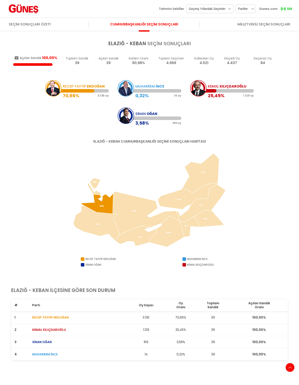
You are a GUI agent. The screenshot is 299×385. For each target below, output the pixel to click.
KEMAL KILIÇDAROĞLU (49, 330)
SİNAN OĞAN (42, 342)
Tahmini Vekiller (171, 9)
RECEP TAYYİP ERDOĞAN (50, 317)
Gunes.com (268, 9)
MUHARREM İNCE (45, 354)
